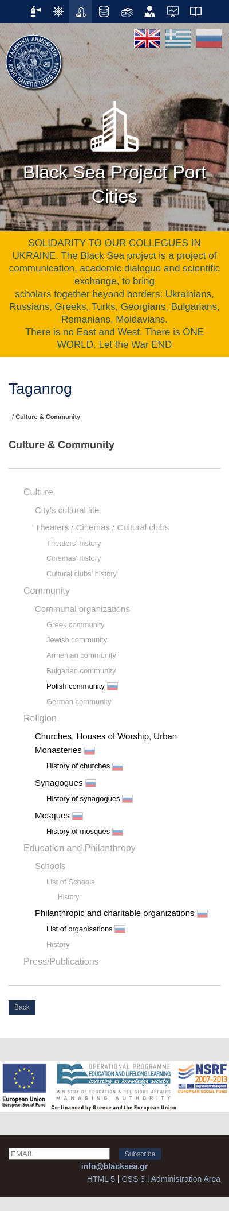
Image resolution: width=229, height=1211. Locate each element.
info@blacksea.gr (114, 1166)
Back (22, 1007)
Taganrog (40, 388)
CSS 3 (132, 1178)
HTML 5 (101, 1178)
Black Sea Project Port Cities (114, 149)
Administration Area (185, 1178)
